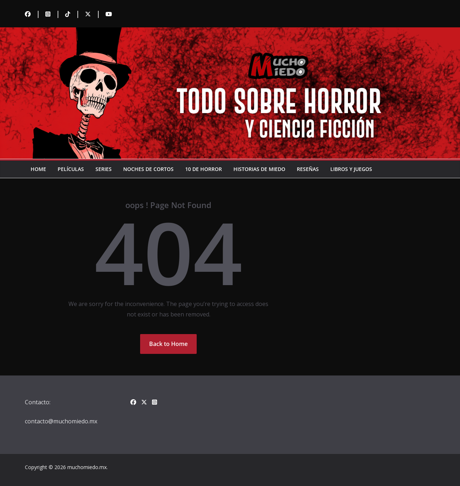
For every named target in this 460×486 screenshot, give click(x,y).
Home (38, 169)
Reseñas (308, 169)
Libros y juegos (351, 169)
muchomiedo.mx (87, 467)
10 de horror (203, 169)
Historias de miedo (259, 169)
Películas (71, 169)
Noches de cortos (148, 169)
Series (103, 169)
